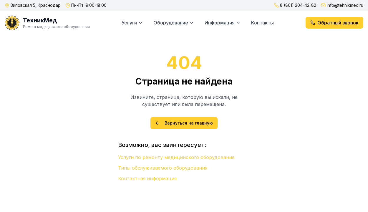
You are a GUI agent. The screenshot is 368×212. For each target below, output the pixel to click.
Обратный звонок (334, 23)
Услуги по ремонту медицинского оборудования (176, 157)
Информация (223, 23)
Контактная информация (147, 178)
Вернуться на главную (184, 122)
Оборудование (173, 23)
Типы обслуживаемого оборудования (162, 168)
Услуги (132, 23)
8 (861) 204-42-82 (298, 5)
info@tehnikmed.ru (345, 5)
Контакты (262, 23)
